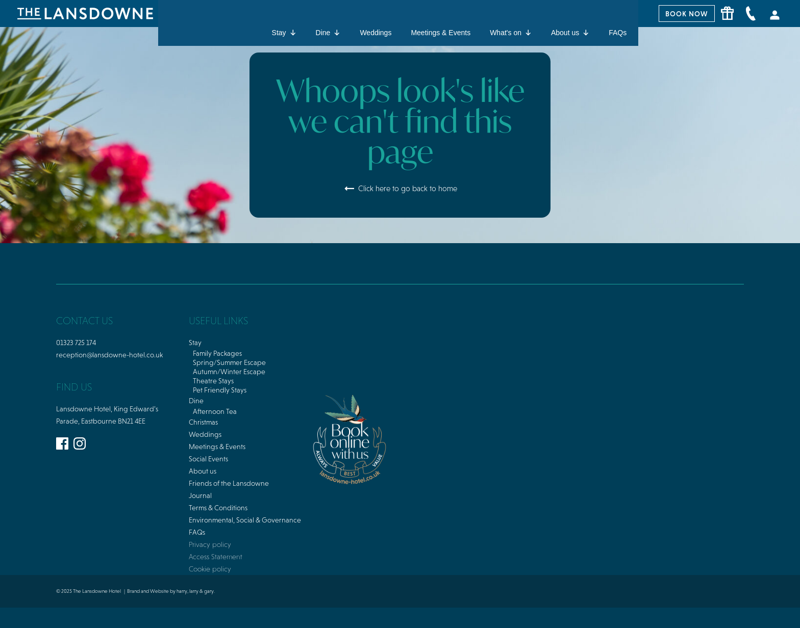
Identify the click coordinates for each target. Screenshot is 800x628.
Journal (200, 495)
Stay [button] (284, 33)
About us (202, 471)
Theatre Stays (213, 381)
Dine (196, 401)
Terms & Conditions (218, 508)
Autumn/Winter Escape (229, 372)
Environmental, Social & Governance (245, 520)
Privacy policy (210, 544)
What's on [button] (511, 33)
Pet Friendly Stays (219, 390)
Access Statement (215, 557)
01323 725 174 (76, 342)
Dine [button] (328, 33)
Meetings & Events (440, 33)
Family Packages (217, 353)
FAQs (618, 33)
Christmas (203, 422)
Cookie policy (210, 569)
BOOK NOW (686, 14)
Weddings (375, 33)
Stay (195, 342)
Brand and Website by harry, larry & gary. (171, 591)
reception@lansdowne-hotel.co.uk (109, 355)
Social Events (208, 459)
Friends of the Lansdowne (229, 483)
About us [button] (570, 33)
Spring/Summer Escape (229, 362)
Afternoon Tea (215, 411)
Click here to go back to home (400, 188)
